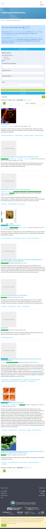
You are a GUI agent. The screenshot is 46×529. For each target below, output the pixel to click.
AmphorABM (4, 328)
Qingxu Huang (4, 191)
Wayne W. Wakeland (5, 404)
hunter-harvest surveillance (33, 238)
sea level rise (4, 306)
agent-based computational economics (9, 381)
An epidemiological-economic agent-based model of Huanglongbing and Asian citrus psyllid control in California (21, 260)
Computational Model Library (9, 35)
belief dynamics (31, 381)
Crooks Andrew (4, 126)
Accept (4, 525)
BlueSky (43, 493)
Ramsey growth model (35, 379)
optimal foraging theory (33, 462)
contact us (36, 32)
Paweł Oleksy (20, 158)
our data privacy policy (17, 521)
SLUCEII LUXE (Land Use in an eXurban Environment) (15, 189)
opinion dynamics (23, 381)
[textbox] (23, 73)
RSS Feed (42, 495)
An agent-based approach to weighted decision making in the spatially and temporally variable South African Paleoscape (22, 452)
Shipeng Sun (16, 191)
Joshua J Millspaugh (23, 227)
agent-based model (39, 135)
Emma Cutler (4, 297)
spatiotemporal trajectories (7, 135)
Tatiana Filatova (37, 191)
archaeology (4, 464)
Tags (3, 82)
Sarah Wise (10, 126)
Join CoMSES (4, 491)
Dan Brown (12, 193)
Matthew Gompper (5, 227)
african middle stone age (13, 462)
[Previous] (18, 103)
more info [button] (26, 27)
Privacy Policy (4, 495)
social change (4, 430)
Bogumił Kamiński (12, 158)
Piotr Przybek (26, 158)
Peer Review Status (7, 55)
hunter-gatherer (23, 462)
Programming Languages (9, 63)
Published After (6, 70)
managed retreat (12, 306)
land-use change (21, 204)
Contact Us (3, 493)
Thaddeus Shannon (15, 404)
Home (2, 20)
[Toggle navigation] (3, 3)
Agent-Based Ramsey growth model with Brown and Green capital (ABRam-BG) (21, 359)
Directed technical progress (16, 379)
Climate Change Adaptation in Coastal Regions (14, 295)
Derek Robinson (23, 191)
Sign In (42, 4)
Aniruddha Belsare (14, 227)
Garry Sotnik (22, 404)
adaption (19, 306)
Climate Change (26, 306)
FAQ (2, 497)
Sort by (27, 103)
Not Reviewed (6, 59)
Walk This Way (5, 124)
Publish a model (23, 49)
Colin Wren (3, 454)
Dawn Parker (30, 191)
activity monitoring (19, 135)
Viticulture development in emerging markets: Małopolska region (19, 157)
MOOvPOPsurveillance (14, 225)
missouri (24, 238)
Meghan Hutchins (4, 193)
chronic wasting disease (6, 238)
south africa (4, 462)
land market (4, 204)
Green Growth (26, 379)
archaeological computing (7, 337)
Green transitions (5, 379)
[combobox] (23, 66)
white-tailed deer (17, 238)
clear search (27, 100)
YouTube (42, 491)
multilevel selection (13, 430)
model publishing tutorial (19, 32)
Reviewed (5, 57)
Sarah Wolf (3, 362)
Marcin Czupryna (4, 158)
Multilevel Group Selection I (16, 402)
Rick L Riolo (10, 191)
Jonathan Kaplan (4, 263)
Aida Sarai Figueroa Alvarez (12, 362)
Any (4, 60)
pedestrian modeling (28, 135)
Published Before (7, 76)
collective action (22, 430)
